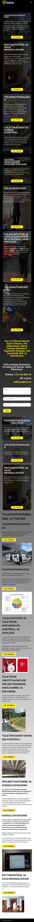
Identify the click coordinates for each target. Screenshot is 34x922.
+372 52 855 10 (22, 374)
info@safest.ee (22, 381)
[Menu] (31, 2)
